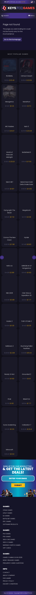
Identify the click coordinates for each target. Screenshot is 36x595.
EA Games (6, 516)
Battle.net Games (9, 519)
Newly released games (11, 560)
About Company (9, 575)
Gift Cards (7, 548)
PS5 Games (7, 537)
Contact (6, 572)
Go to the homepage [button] (12, 39)
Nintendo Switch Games (11, 545)
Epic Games (7, 521)
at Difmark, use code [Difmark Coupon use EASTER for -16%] (14, 2)
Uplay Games (7, 513)
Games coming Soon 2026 (12, 557)
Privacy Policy (8, 581)
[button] (2, 257)
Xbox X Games (8, 542)
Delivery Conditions (10, 584)
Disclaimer (7, 578)
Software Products (10, 524)
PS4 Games (7, 534)
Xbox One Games (9, 539)
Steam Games (7, 510)
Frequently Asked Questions (13, 563)
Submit (18, 485)
